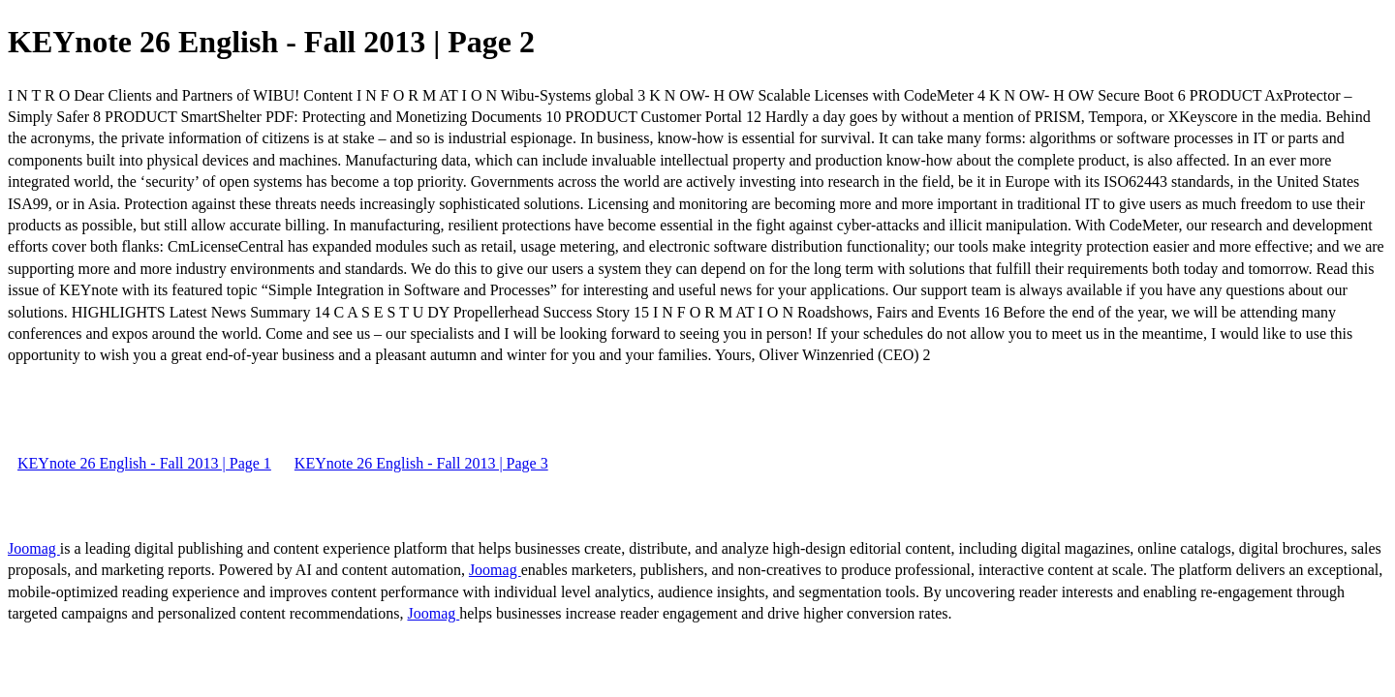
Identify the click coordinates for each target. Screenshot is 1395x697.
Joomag (34, 548)
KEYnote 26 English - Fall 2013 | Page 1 (144, 463)
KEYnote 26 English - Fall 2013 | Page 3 (421, 463)
